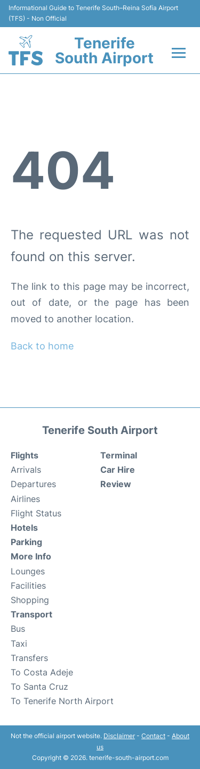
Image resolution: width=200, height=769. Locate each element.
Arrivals (26, 469)
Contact (153, 736)
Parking (26, 542)
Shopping (30, 600)
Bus (18, 628)
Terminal (118, 455)
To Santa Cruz (39, 686)
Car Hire (117, 469)
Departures (33, 484)
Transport (31, 614)
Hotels (24, 527)
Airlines (25, 499)
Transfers (29, 658)
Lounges (28, 571)
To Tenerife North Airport (62, 701)
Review (115, 484)
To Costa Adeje (42, 672)
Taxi (19, 643)
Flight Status (36, 513)
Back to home (42, 346)
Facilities (28, 585)
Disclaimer (119, 736)
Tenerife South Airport (104, 50)
